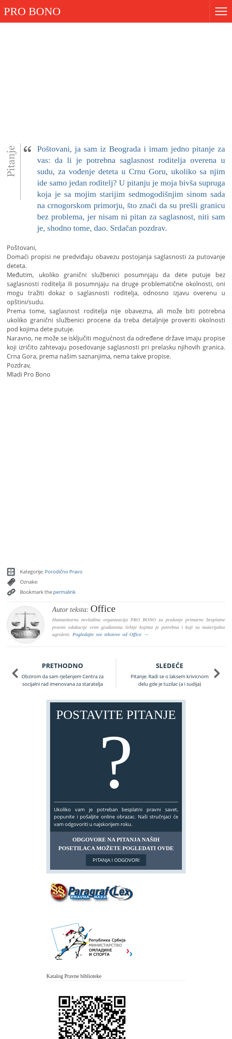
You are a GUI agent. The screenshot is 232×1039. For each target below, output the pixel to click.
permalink (64, 591)
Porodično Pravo (63, 571)
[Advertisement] (116, 79)
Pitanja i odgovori (116, 860)
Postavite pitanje (116, 754)
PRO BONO (32, 11)
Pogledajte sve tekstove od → (111, 634)
